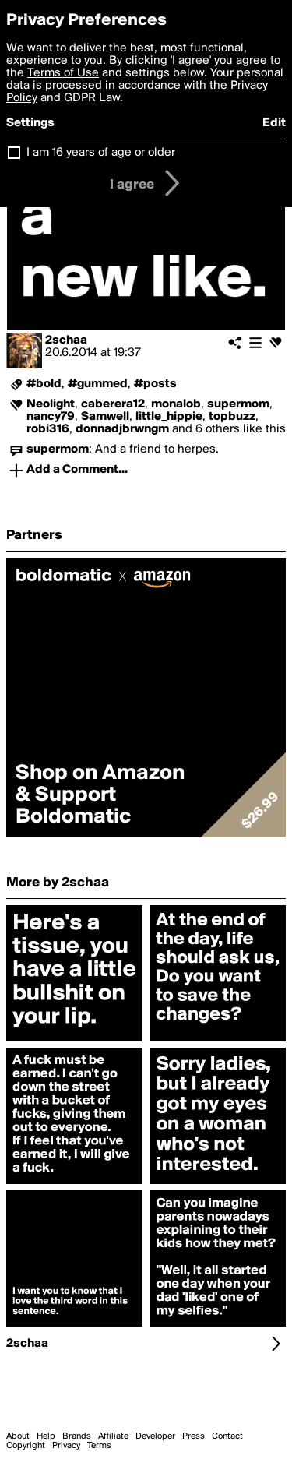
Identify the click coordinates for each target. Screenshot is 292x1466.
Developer (155, 1436)
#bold (44, 384)
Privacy (66, 1445)
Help (46, 1436)
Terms (99, 1445)
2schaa (66, 340)
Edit (274, 123)
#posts (155, 384)
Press (193, 1436)
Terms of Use (63, 73)
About (18, 1436)
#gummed (98, 384)
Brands (76, 1436)
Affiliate (113, 1436)
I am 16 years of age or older (100, 152)
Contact (227, 1436)
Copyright (25, 1445)
